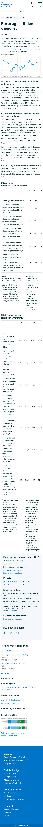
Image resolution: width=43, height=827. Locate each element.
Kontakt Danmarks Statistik (14, 757)
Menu (40, 5)
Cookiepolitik (9, 796)
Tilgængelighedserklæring (14, 799)
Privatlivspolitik (10, 793)
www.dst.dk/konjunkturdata (12, 700)
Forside (4, 11)
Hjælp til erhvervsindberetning (16, 760)
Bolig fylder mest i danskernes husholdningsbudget (14, 727)
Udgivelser (18, 11)
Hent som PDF (11, 564)
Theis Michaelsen (10, 585)
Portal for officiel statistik (14, 783)
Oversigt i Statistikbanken (11, 651)
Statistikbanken (10, 773)
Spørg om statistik (11, 763)
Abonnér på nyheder (12, 809)
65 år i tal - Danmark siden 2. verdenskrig (18, 687)
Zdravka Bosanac (10, 581)
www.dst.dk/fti (31, 310)
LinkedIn (7, 816)
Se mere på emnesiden (10, 703)
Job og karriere (10, 777)
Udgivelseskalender (11, 780)
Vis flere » (5, 673)
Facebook (7, 812)
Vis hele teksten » (10, 611)
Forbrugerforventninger (12, 619)
